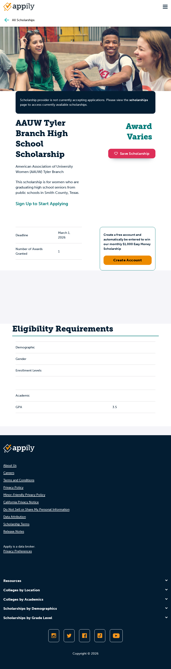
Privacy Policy (13, 487)
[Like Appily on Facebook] (84, 635)
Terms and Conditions (18, 480)
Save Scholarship (131, 153)
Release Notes (13, 531)
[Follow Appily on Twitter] (69, 635)
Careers (8, 473)
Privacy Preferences (17, 551)
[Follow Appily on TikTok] (99, 635)
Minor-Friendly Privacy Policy (24, 495)
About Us (9, 465)
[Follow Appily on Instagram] (53, 635)
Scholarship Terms (16, 524)
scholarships (138, 100)
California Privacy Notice (21, 502)
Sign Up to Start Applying (42, 203)
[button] (117, 153)
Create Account (127, 260)
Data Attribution (14, 517)
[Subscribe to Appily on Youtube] (116, 635)
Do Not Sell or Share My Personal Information (36, 509)
